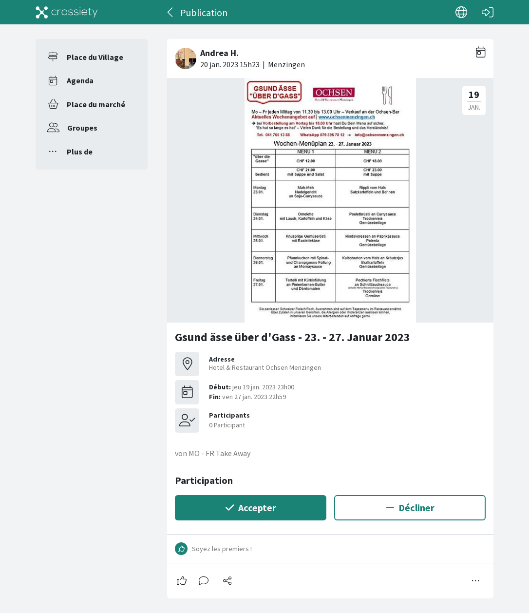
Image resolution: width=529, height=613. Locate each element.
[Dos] (170, 12)
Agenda (80, 80)
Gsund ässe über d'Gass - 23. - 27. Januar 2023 (292, 337)
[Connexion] (487, 12)
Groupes (82, 128)
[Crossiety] (67, 12)
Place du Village (95, 57)
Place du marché (96, 104)
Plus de (80, 151)
